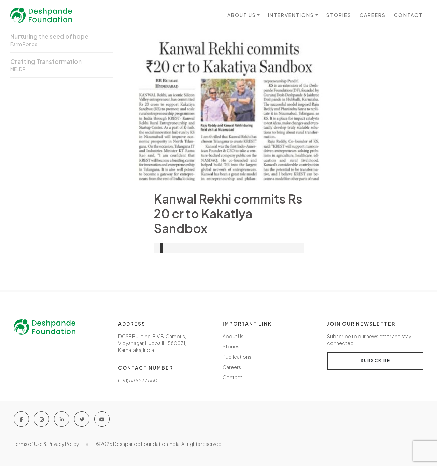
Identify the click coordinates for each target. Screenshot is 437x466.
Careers (373, 15)
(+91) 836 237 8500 (139, 380)
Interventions (291, 15)
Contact (408, 15)
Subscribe (375, 360)
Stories (338, 15)
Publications (237, 357)
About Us (233, 336)
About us (241, 15)
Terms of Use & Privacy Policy (46, 444)
